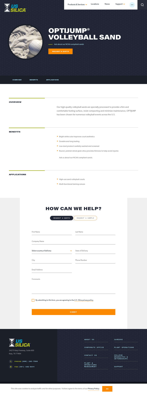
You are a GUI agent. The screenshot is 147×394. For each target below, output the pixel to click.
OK (107, 389)
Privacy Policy (93, 389)
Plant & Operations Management (90, 365)
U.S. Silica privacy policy (83, 300)
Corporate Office (94, 347)
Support (120, 5)
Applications (52, 80)
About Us (89, 340)
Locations (102, 5)
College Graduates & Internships (121, 357)
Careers (118, 340)
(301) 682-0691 (27, 367)
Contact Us (90, 355)
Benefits (34, 80)
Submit (73, 312)
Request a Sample (85, 218)
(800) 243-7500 (30, 361)
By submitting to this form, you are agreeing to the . (65, 300)
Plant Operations (124, 347)
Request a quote (60, 51)
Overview (17, 80)
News (111, 5)
